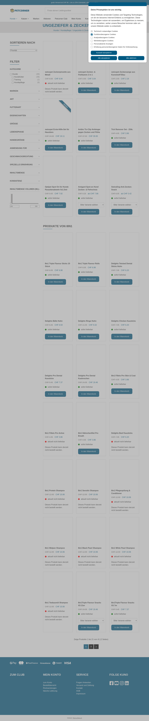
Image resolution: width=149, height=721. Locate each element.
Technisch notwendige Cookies (106, 31)
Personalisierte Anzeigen (103, 44)
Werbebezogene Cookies (103, 41)
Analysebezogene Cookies (104, 37)
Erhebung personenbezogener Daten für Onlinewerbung (115, 47)
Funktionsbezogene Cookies (105, 34)
